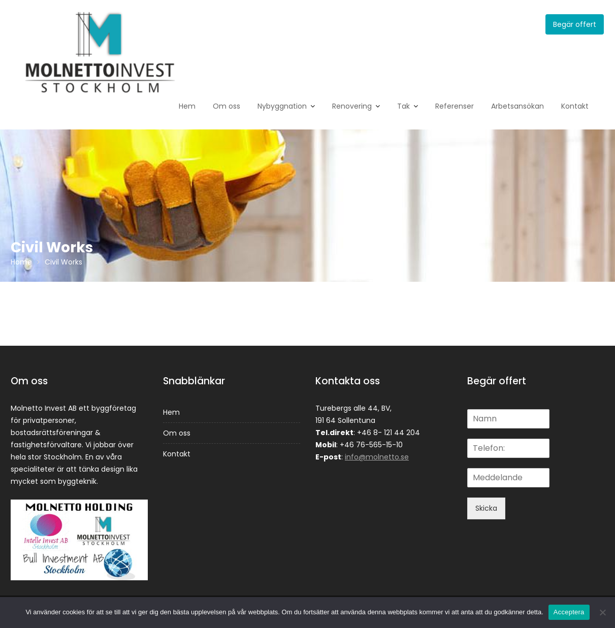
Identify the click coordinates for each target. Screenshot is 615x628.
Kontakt (575, 106)
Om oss (226, 106)
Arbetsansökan (517, 106)
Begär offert (574, 24)
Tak (403, 106)
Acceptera (569, 612)
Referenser (454, 106)
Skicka (486, 508)
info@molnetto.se (377, 457)
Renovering (352, 106)
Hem (187, 106)
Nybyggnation (282, 106)
